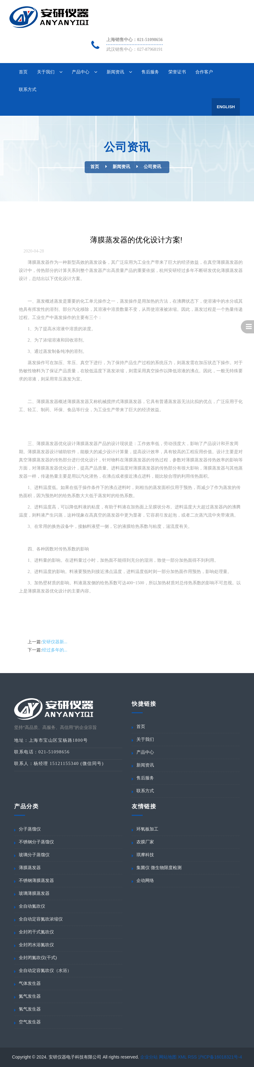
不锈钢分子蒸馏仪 (36, 842)
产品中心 (80, 71)
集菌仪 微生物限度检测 (159, 867)
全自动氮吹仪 (32, 906)
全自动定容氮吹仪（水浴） (45, 970)
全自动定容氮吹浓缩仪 (41, 919)
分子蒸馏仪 (30, 829)
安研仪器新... (54, 642)
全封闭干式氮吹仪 (36, 932)
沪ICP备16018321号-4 (220, 1056)
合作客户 (204, 71)
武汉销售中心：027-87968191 (134, 49)
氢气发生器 (30, 1009)
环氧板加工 (147, 829)
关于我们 (46, 71)
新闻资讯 (115, 71)
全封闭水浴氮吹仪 (36, 944)
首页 (23, 71)
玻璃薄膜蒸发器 (34, 893)
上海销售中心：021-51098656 (134, 39)
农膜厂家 (145, 842)
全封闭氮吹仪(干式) (38, 957)
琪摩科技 (145, 854)
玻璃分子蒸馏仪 (34, 854)
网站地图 (168, 1056)
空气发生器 (30, 1022)
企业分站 (149, 1056)
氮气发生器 (30, 996)
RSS (192, 1056)
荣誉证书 (177, 71)
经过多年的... (54, 650)
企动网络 (145, 880)
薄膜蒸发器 (30, 867)
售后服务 (150, 71)
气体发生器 (30, 983)
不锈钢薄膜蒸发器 (36, 880)
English (226, 106)
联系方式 (27, 89)
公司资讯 (152, 166)
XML (182, 1056)
